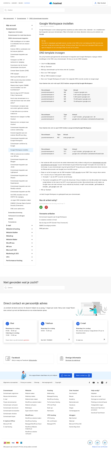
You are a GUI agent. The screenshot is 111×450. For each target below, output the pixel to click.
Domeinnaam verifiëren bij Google (19, 145)
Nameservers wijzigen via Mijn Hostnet (20, 118)
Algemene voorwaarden (10, 382)
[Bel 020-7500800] (55, 331)
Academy (72, 399)
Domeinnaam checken (10, 413)
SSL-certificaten (52, 421)
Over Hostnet (73, 393)
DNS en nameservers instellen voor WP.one (20, 155)
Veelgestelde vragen (97, 405)
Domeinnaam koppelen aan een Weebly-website (20, 187)
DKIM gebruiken (44, 228)
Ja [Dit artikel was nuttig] (41, 207)
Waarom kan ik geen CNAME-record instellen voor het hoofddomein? (20, 88)
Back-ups (50, 408)
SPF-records (76, 172)
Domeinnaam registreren (10, 393)
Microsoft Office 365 (75, 424)
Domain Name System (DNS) (20, 70)
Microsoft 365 (7, 424)
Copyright (58, 382)
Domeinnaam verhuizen (10, 405)
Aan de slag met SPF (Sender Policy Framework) (20, 94)
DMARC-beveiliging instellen (47, 225)
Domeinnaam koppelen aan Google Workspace (19, 139)
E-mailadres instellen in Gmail (48, 220)
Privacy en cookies (26, 382)
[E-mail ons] (90, 331)
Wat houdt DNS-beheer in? (19, 77)
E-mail (5, 399)
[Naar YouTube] (94, 383)
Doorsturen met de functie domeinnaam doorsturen (19, 66)
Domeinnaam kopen (9, 416)
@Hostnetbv (33, 360)
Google (41, 34)
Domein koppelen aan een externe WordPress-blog (19, 134)
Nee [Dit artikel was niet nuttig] (46, 207)
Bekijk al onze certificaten (100, 447)
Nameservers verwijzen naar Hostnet (20, 123)
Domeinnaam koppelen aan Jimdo (19, 166)
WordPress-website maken (33, 402)
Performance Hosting (53, 402)
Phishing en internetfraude (99, 402)
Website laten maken (31, 399)
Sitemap (36, 382)
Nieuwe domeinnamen (10, 396)
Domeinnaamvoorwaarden (11, 410)
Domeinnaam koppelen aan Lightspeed (19, 171)
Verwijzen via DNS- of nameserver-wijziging (18, 61)
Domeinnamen (21, 18)
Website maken (29, 393)
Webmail (71, 421)
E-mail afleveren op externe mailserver (19, 112)
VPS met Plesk (51, 405)
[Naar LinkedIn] (98, 383)
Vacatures (72, 405)
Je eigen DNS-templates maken (21, 200)
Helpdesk (94, 393)
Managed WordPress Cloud (33, 424)
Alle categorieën (8, 18)
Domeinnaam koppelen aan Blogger (19, 160)
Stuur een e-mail (96, 396)
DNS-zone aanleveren (17, 208)
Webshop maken (30, 396)
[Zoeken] (34, 10)
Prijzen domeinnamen (9, 402)
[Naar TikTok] (106, 383)
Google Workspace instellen (19, 150)
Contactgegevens (74, 410)
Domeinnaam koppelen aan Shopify (19, 176)
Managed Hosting (52, 396)
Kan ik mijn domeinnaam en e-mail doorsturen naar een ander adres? (20, 101)
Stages (71, 408)
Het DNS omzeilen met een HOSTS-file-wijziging (19, 196)
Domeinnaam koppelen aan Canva (19, 55)
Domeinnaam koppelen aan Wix (20, 191)
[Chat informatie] (20, 331)
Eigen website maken (31, 410)
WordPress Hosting (31, 421)
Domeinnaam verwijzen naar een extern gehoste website (19, 107)
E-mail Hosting (7, 427)
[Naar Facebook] (89, 383)
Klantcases (50, 410)
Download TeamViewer (98, 412)
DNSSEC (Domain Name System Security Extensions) (21, 204)
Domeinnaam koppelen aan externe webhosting (19, 129)
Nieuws (71, 396)
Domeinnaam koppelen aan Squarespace (19, 182)
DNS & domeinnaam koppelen (38, 18)
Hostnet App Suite (74, 427)
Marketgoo (28, 408)
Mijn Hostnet (51, 63)
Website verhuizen (30, 405)
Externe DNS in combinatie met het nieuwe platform (20, 50)
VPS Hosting (51, 418)
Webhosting (50, 393)
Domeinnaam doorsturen (10, 408)
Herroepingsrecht (47, 382)
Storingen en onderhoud (98, 399)
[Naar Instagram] (102, 383)
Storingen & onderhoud (73, 360)
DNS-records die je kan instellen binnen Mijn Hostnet (21, 81)
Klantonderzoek (74, 402)
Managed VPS (51, 424)
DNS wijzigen (15, 74)
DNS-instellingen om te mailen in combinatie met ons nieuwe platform (20, 44)
